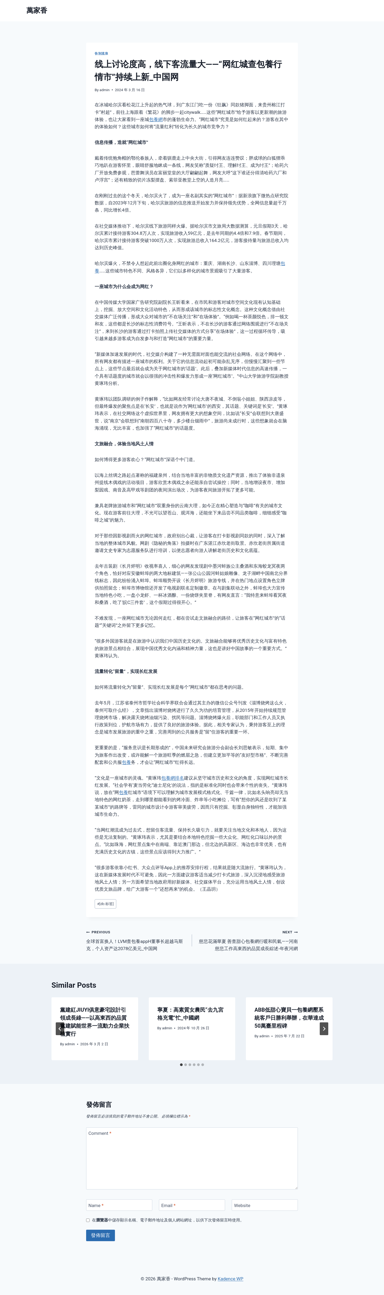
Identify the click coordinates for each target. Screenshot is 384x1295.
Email (168, 1205)
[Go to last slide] (60, 1028)
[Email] (192, 1205)
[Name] (119, 1205)
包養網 (156, 119)
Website (242, 1205)
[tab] (181, 1064)
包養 (126, 762)
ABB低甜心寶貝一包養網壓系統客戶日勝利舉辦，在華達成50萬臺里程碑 (289, 1018)
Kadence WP (230, 1278)
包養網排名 (172, 778)
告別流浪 (101, 53)
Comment (100, 1133)
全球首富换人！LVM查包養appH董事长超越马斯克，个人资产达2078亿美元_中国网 (136, 939)
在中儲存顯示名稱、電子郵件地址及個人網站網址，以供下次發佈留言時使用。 (168, 1220)
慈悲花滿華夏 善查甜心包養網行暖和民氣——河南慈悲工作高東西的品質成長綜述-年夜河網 (247, 939)
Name (96, 1205)
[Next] (324, 1028)
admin (104, 90)
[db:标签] (105, 904)
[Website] (265, 1205)
